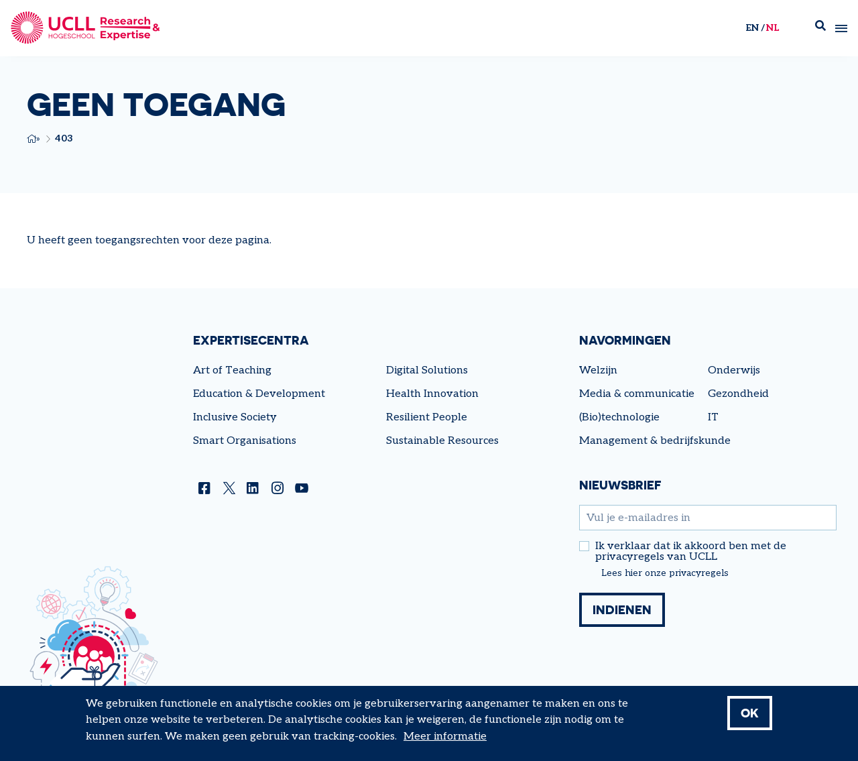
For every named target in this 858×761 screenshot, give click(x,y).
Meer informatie (445, 736)
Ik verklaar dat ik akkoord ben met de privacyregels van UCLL (690, 552)
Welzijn (598, 370)
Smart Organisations (244, 440)
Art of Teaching (232, 370)
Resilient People (426, 417)
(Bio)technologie (619, 417)
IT (713, 417)
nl (772, 28)
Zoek (820, 28)
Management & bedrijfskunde (655, 440)
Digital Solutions (427, 370)
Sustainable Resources (442, 440)
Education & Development (259, 394)
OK (750, 712)
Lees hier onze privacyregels (665, 573)
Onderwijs (734, 370)
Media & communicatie (636, 394)
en (752, 28)
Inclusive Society (235, 417)
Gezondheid (738, 394)
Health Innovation (432, 394)
